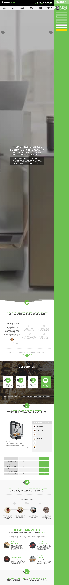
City (56, 21)
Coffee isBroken (4, 8)
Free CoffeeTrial (49, 8)
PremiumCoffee (31, 8)
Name (56, 11)
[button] (3, 156)
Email (56, 16)
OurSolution (13, 8)
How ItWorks (40, 8)
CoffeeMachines (22, 8)
